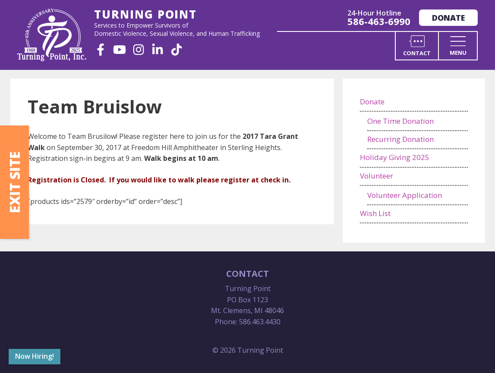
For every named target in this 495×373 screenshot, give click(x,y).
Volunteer (376, 176)
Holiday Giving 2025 (394, 157)
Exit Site (14, 182)
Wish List (375, 213)
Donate (448, 18)
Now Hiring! (34, 356)
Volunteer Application (404, 195)
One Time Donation (400, 121)
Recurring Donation (400, 139)
